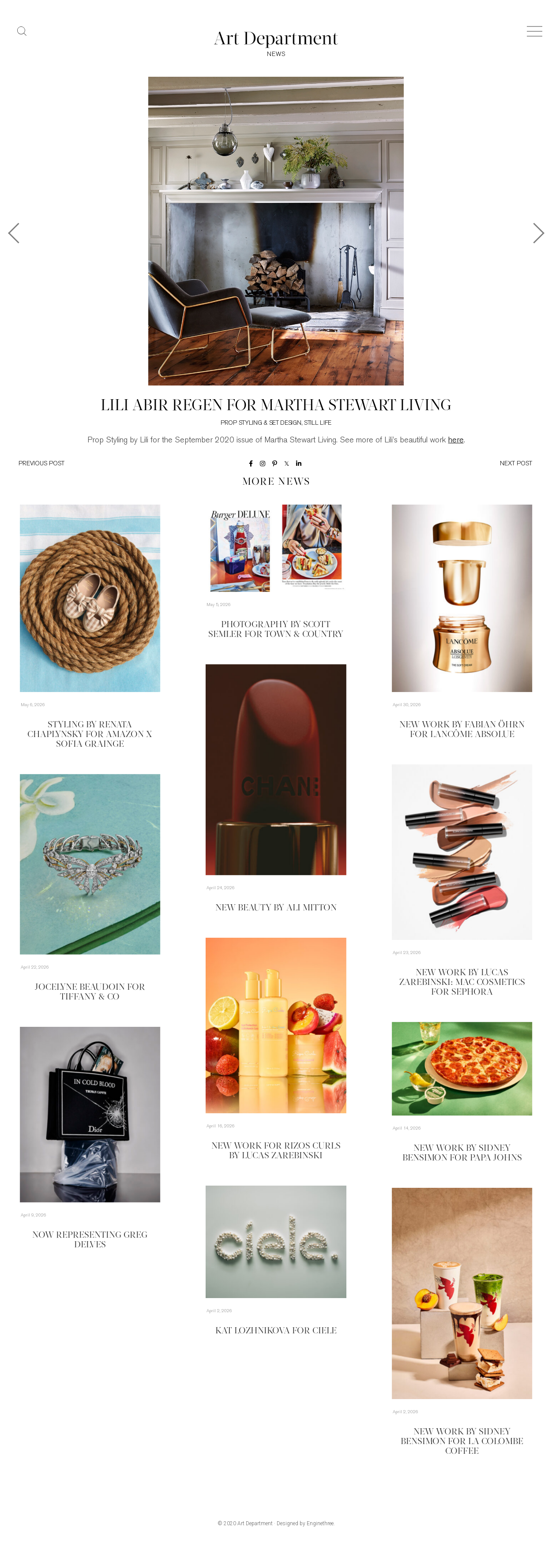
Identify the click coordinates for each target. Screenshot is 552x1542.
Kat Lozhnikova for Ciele (276, 1331)
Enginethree (320, 1523)
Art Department (255, 1523)
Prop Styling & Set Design (261, 423)
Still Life (317, 423)
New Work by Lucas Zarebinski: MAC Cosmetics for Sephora (462, 983)
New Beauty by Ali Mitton (276, 908)
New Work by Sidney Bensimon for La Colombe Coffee (462, 1442)
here (456, 440)
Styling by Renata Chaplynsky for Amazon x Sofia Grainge (89, 735)
